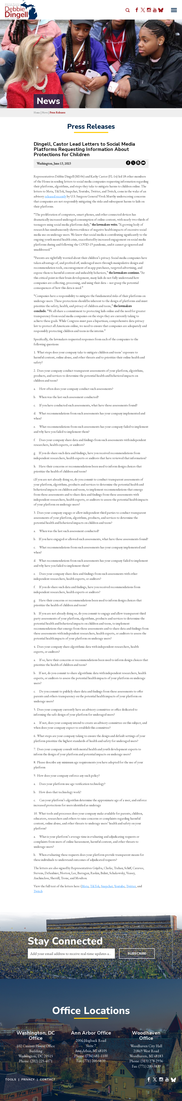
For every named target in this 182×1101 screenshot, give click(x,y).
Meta (85, 886)
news (45, 112)
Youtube (119, 886)
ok (98, 886)
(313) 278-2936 (152, 1061)
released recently (55, 196)
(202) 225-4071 (41, 1061)
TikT (93, 886)
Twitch (38, 891)
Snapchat (107, 886)
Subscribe (137, 953)
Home (37, 112)
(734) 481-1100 (96, 1055)
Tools (10, 1079)
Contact (48, 1079)
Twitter (131, 886)
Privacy (28, 1079)
